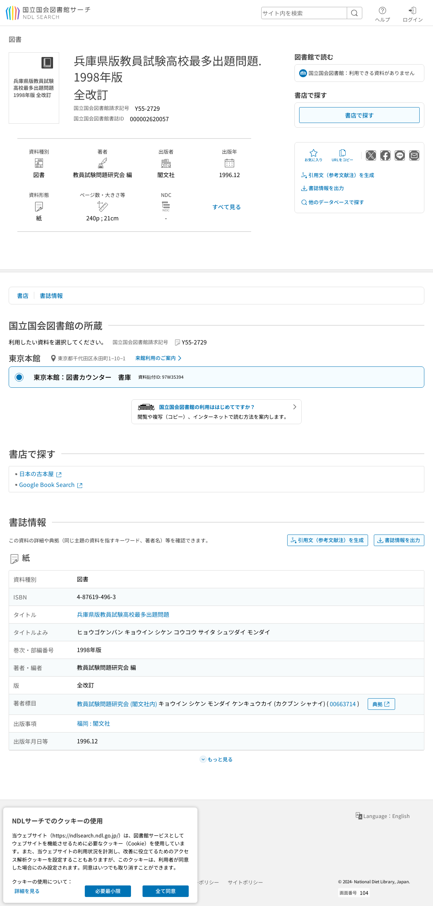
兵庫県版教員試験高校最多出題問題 (123, 614)
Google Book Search (51, 484)
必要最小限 (108, 890)
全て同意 (166, 890)
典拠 (381, 704)
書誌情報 (51, 295)
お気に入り (314, 155)
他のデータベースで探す (332, 202)
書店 (23, 295)
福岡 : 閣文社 (93, 723)
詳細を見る (27, 890)
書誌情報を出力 (322, 188)
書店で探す (359, 115)
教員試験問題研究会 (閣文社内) (117, 703)
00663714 (343, 703)
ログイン (413, 13)
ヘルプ (382, 13)
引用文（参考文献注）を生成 (337, 175)
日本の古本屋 (40, 473)
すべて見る (226, 206)
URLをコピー (342, 155)
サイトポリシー (245, 882)
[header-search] (311, 13)
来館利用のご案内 (159, 358)
